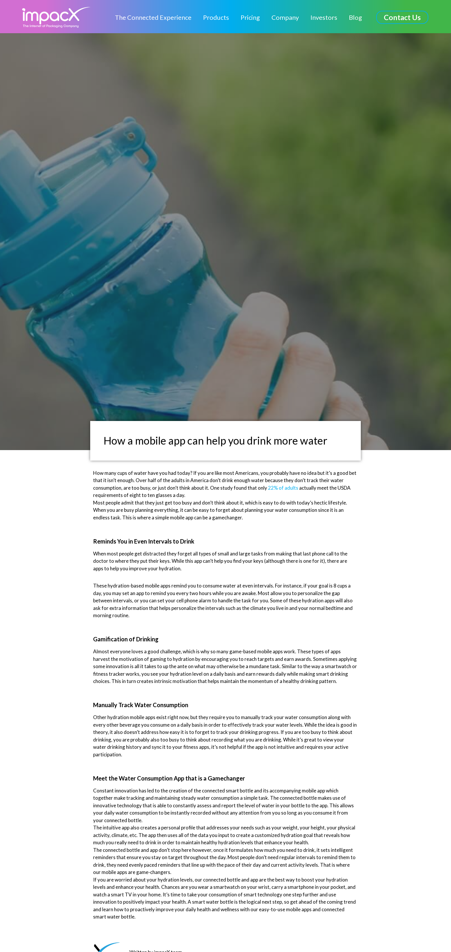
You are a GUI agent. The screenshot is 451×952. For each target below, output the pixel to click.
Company (285, 17)
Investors (323, 17)
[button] (402, 17)
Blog (355, 17)
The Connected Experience (153, 17)
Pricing (250, 17)
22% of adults (283, 488)
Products (216, 17)
